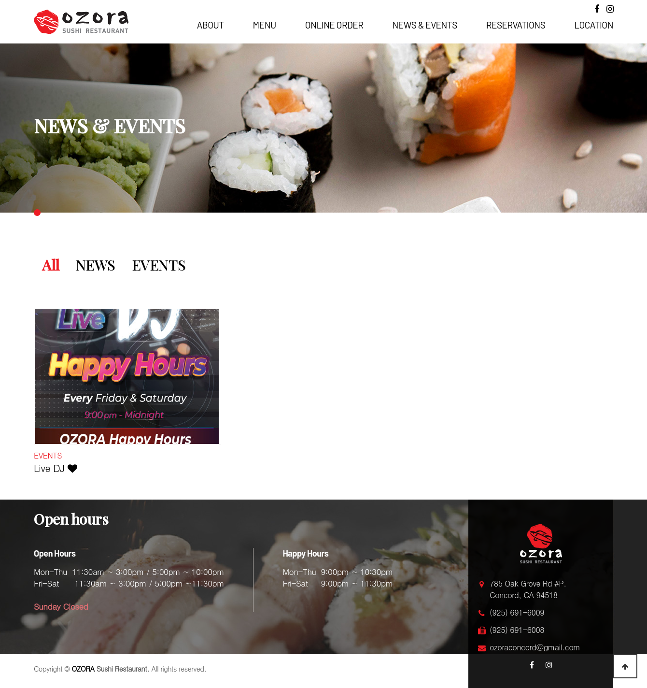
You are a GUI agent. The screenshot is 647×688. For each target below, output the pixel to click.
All (50, 265)
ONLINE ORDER (334, 24)
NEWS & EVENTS (424, 24)
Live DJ (55, 468)
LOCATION (593, 24)
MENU (264, 24)
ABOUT (210, 24)
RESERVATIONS (515, 24)
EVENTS (159, 265)
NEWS (95, 265)
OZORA (83, 669)
